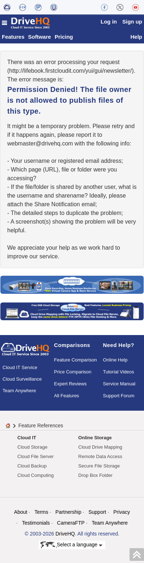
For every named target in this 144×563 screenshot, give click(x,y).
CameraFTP (71, 523)
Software (39, 37)
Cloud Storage (32, 447)
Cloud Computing (35, 475)
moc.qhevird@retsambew (40, 143)
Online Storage (94, 437)
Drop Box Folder (95, 475)
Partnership (68, 512)
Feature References (40, 425)
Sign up (132, 21)
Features (13, 37)
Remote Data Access (100, 456)
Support (97, 512)
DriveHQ (65, 534)
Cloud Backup (32, 466)
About (20, 512)
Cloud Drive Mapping (100, 447)
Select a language (71, 545)
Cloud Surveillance (22, 379)
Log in (109, 21)
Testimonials (36, 523)
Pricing (64, 37)
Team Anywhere (19, 390)
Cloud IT (26, 437)
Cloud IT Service (20, 367)
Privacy (121, 512)
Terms (41, 512)
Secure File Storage (99, 466)
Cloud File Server (35, 456)
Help (136, 37)
